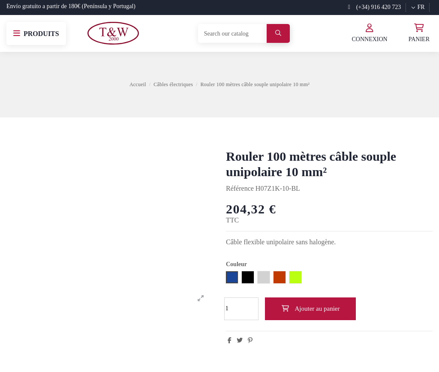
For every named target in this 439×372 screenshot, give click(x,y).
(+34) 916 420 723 (374, 7)
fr (417, 7)
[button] (36, 33)
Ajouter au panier (310, 308)
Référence (240, 188)
